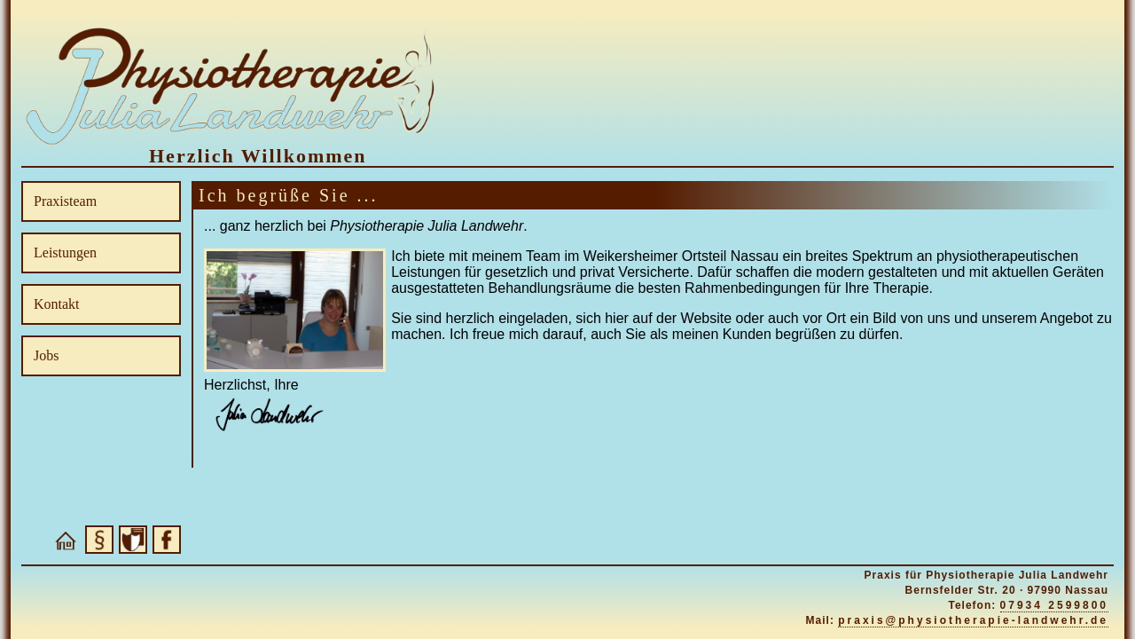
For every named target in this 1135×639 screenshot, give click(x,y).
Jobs (46, 355)
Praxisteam (65, 201)
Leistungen (65, 252)
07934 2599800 (1054, 605)
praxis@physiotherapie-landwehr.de (973, 620)
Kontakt (57, 304)
